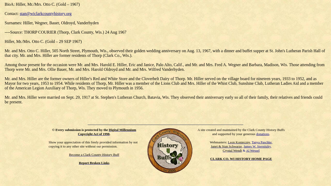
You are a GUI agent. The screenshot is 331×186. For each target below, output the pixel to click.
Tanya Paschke (262, 142)
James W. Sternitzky (257, 146)
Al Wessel (253, 150)
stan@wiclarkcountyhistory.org (45, 13)
